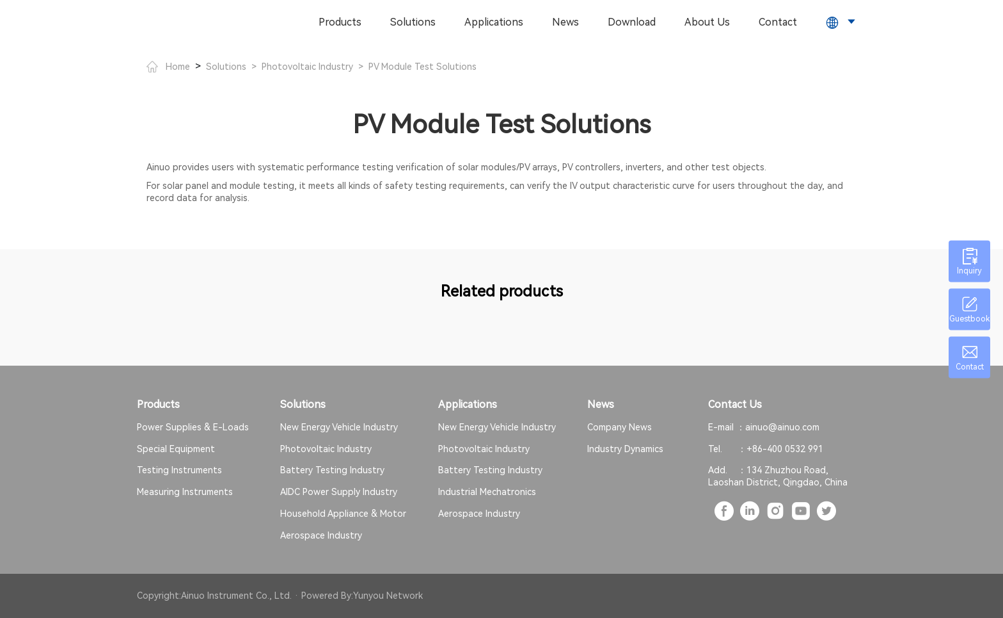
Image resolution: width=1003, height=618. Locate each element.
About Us (707, 22)
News (565, 22)
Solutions (413, 22)
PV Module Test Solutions (422, 66)
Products (340, 22)
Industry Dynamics (625, 449)
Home (168, 66)
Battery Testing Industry (332, 470)
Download (632, 22)
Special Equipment (176, 449)
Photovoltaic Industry (307, 66)
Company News (619, 427)
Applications (493, 22)
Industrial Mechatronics (487, 492)
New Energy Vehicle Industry (339, 427)
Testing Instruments (179, 470)
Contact (778, 22)
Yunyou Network (388, 595)
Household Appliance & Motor (343, 513)
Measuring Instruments (185, 492)
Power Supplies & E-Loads (193, 427)
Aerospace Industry (321, 535)
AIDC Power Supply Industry (338, 492)
